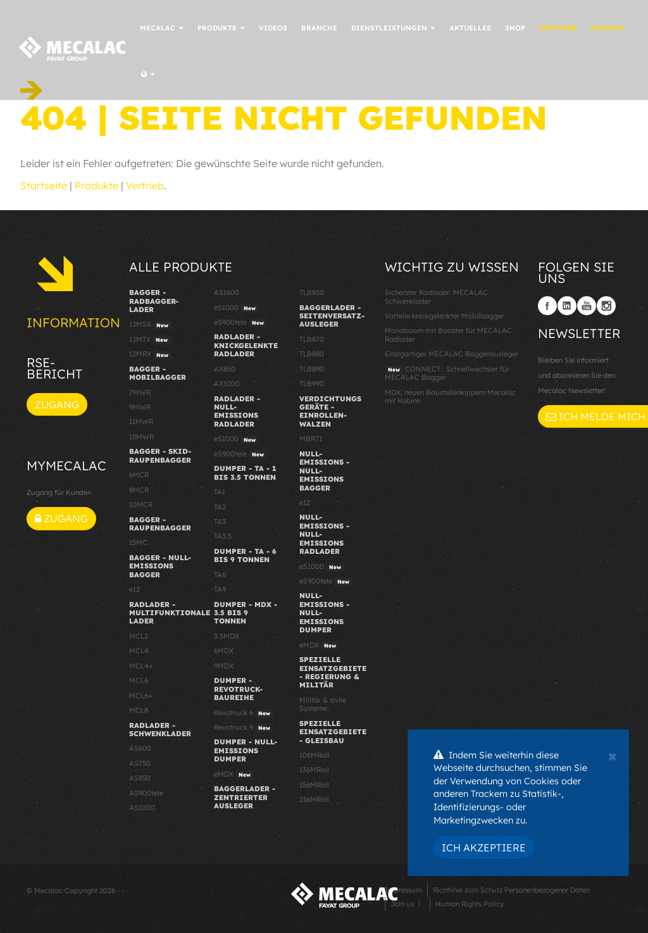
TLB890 (311, 369)
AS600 (140, 748)
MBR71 (310, 438)
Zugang (57, 404)
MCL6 (138, 680)
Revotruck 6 (243, 713)
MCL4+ (141, 665)
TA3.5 (223, 536)
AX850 (224, 369)
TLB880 (311, 353)
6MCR (139, 474)
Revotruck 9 (243, 728)
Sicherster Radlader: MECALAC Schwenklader (436, 296)
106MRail (314, 755)
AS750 (140, 763)
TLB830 (311, 292)
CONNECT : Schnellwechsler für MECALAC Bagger (447, 373)
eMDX (234, 775)
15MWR (141, 436)
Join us (402, 903)
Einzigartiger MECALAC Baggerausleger (451, 353)
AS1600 (226, 292)
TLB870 (311, 339)
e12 (134, 589)
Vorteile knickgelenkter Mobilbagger (444, 315)
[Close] (612, 755)
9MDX (224, 665)
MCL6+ (141, 695)
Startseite (43, 185)
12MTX (150, 340)
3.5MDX (226, 636)
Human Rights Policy (469, 903)
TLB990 (311, 383)
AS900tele (146, 793)
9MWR (140, 407)
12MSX (150, 325)
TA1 (219, 491)
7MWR (140, 392)
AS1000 (142, 807)
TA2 (220, 507)
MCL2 (138, 636)
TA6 (220, 574)
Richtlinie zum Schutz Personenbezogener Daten (511, 890)
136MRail (314, 769)
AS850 (140, 777)
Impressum (403, 890)
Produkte (96, 185)
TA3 (220, 521)
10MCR (141, 504)
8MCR (139, 489)
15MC (138, 542)
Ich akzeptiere (484, 847)
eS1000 (236, 308)
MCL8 (138, 710)
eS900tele (240, 323)
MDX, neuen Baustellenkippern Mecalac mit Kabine (450, 396)
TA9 (220, 589)
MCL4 (139, 650)
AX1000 (227, 383)
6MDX (224, 650)
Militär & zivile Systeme (322, 704)
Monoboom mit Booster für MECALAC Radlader (448, 334)
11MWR (141, 421)
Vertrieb (145, 185)
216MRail (314, 799)
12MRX (150, 354)
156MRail (314, 784)
